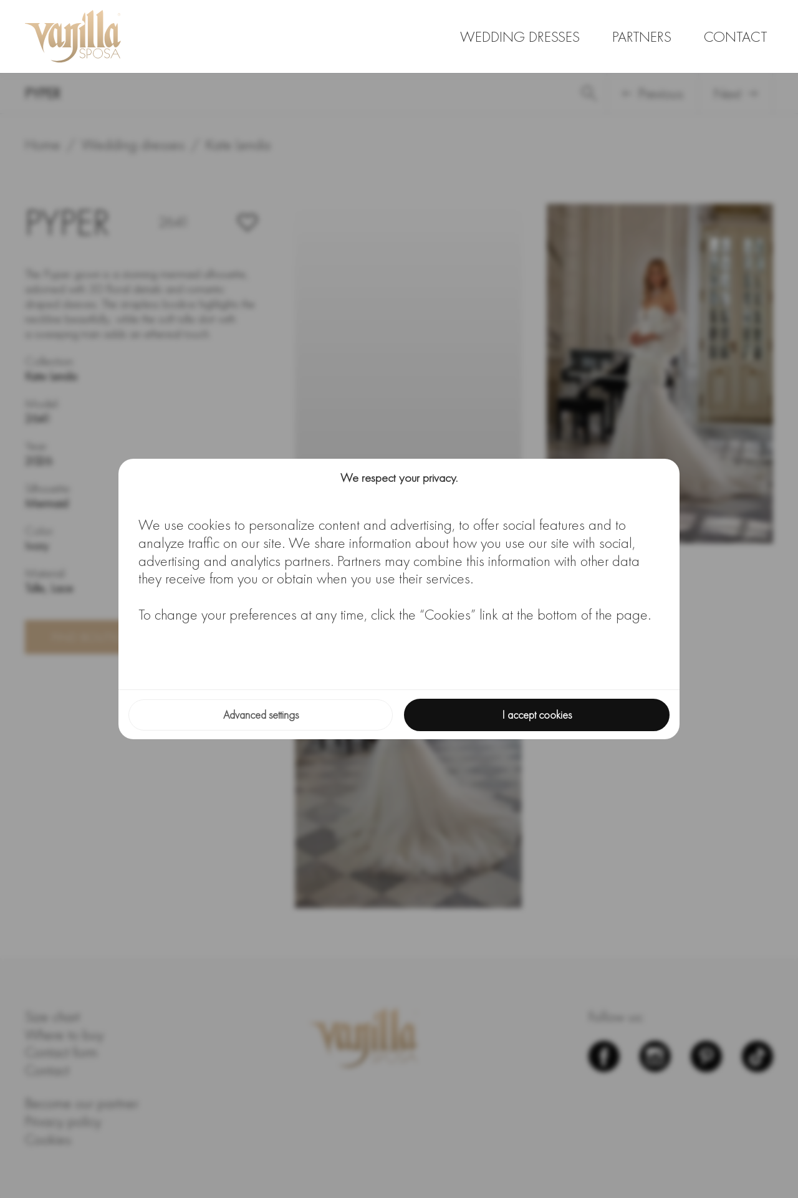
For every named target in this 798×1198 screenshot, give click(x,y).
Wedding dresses (520, 36)
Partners (641, 36)
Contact (735, 36)
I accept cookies (537, 714)
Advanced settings (261, 714)
